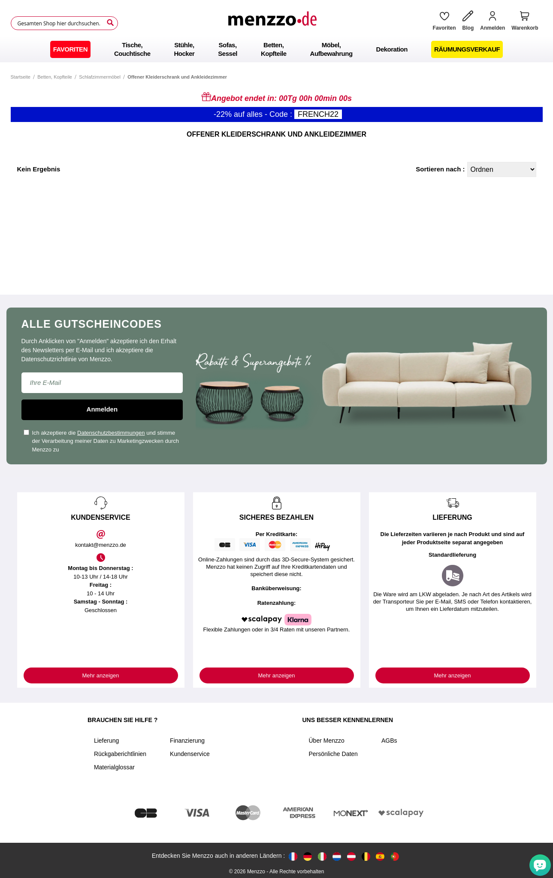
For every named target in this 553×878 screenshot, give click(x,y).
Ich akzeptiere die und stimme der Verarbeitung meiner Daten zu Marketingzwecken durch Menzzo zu (101, 441)
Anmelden (102, 409)
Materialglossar (114, 767)
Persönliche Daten (333, 753)
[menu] (276, 49)
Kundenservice (190, 753)
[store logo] (272, 23)
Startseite (20, 76)
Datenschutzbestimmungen (111, 433)
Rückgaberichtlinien (120, 753)
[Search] (110, 23)
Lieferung (106, 740)
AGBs (389, 740)
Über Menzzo (326, 740)
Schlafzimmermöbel (100, 76)
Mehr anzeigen (100, 675)
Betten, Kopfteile (54, 76)
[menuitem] (70, 49)
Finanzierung (187, 740)
